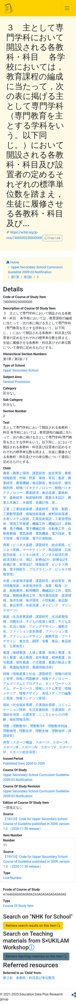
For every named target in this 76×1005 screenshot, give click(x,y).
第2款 (28, 277)
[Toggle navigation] (67, 8)
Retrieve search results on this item (33, 926)
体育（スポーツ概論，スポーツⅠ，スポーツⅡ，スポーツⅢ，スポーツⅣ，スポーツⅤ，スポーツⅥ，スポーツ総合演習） (37, 747)
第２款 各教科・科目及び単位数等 (29, 978)
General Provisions (16, 382)
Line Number (12, 878)
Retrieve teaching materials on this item (36, 956)
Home (12, 262)
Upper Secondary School (20, 370)
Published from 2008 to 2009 (24, 763)
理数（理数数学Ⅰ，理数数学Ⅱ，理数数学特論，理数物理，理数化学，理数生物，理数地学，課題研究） (37, 731)
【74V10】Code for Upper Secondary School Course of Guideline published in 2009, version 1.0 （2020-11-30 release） (36, 824)
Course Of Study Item (18, 906)
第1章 (15, 277)
